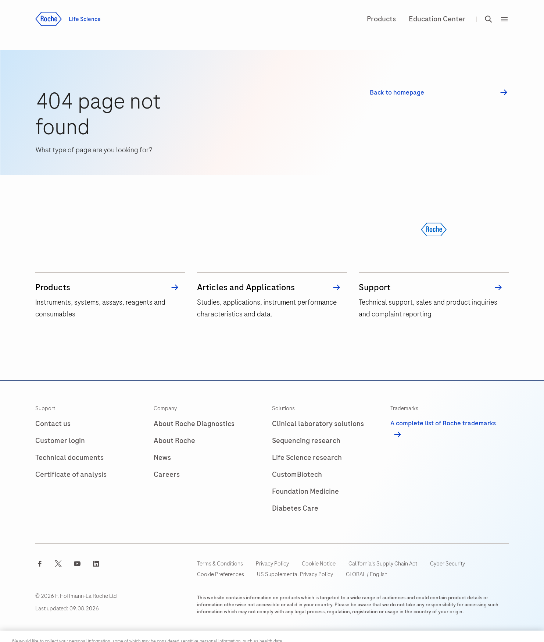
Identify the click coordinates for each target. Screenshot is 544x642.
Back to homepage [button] (397, 92)
